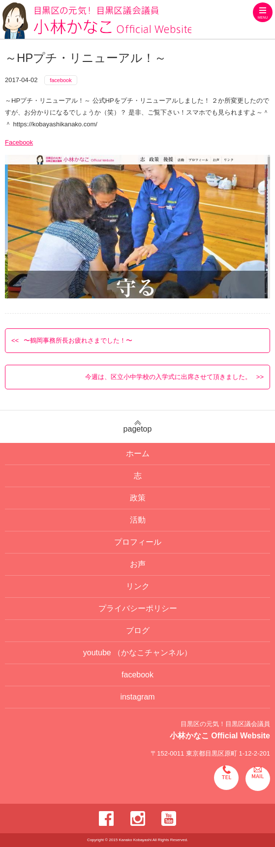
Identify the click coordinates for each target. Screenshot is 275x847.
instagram (137, 697)
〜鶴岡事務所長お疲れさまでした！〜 (78, 340)
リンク (138, 586)
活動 (138, 520)
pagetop (137, 426)
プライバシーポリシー (137, 608)
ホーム (138, 453)
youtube (137, 652)
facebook (61, 80)
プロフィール (137, 542)
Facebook (19, 142)
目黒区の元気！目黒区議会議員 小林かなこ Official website (96, 20)
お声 (138, 564)
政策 (138, 498)
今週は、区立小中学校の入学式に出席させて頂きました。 (168, 376)
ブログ (138, 630)
